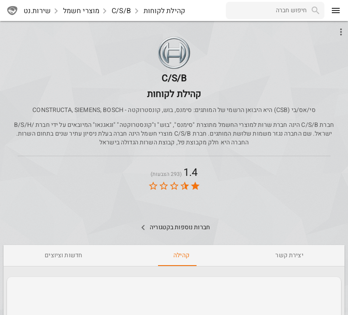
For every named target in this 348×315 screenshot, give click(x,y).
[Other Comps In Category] (174, 227)
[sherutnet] (12, 10)
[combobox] (266, 10)
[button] (174, 52)
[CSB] (174, 73)
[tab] (289, 255)
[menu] (335, 10)
